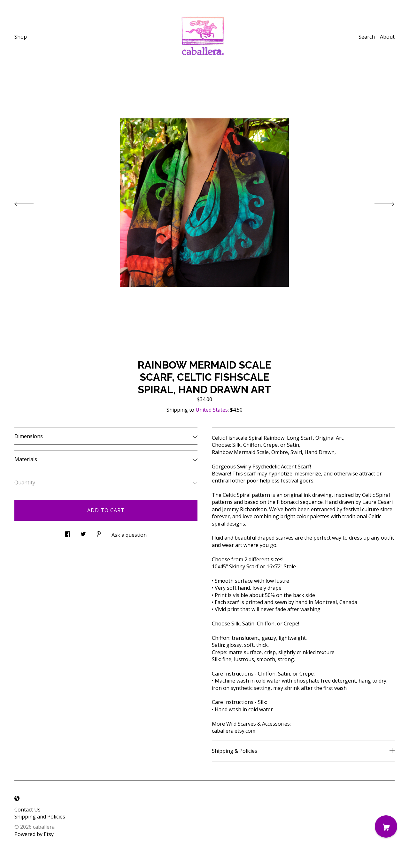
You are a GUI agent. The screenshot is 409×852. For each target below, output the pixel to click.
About (387, 36)
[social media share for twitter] (83, 532)
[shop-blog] (16, 798)
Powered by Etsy (34, 834)
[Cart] (386, 826)
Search (367, 36)
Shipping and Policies (39, 816)
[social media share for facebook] (67, 532)
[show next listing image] (379, 202)
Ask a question (129, 534)
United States (212, 409)
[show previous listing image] (30, 202)
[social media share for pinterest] (98, 532)
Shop (20, 36)
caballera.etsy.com (233, 730)
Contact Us (27, 809)
